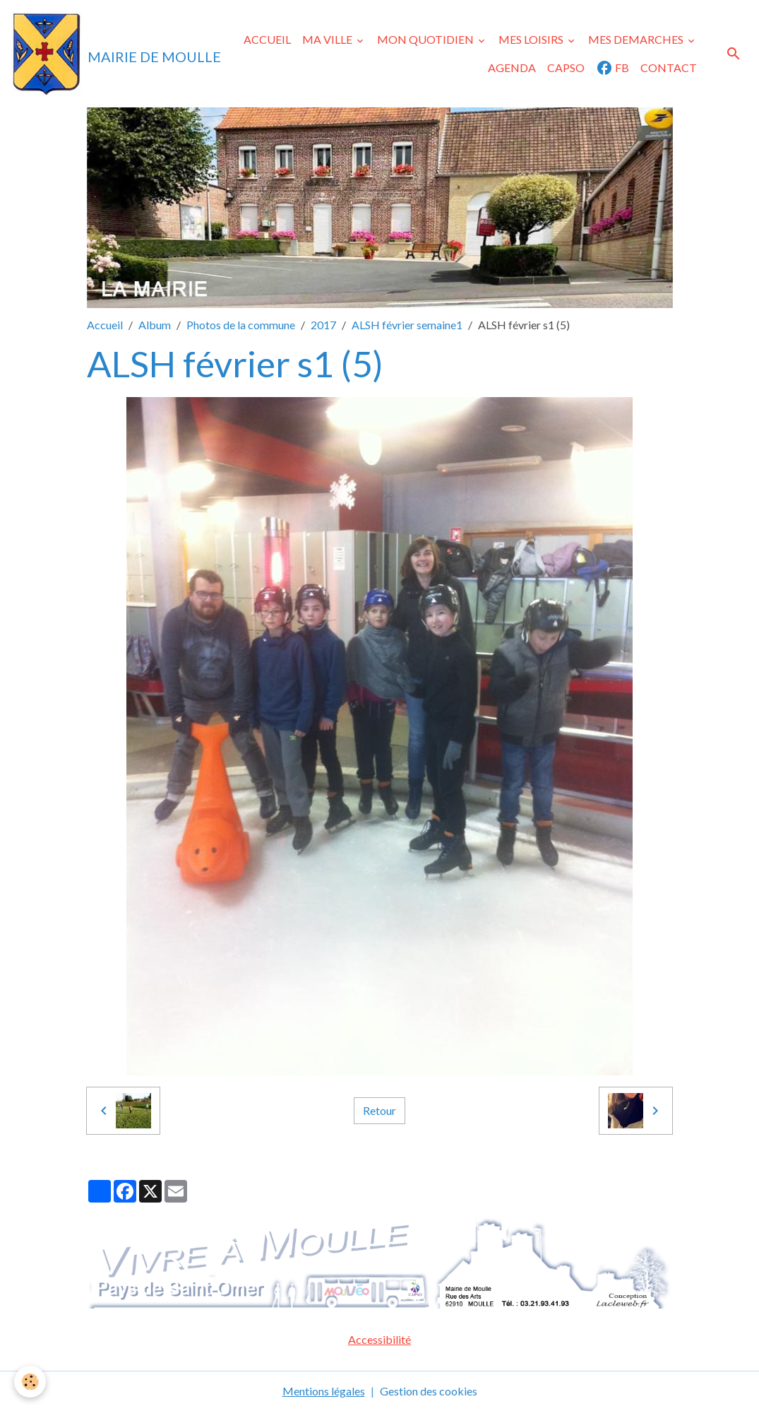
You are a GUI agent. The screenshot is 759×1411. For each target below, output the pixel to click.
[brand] (92, 53)
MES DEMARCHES (637, 39)
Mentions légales (323, 1391)
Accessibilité (379, 1339)
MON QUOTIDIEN (426, 39)
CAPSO (566, 67)
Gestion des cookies (428, 1391)
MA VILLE (328, 39)
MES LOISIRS (532, 39)
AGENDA (512, 67)
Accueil (105, 324)
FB (612, 67)
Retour (379, 1110)
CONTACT (668, 67)
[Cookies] (30, 1382)
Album (154, 324)
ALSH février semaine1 (407, 324)
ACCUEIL (267, 39)
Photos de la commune (240, 324)
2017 (323, 324)
